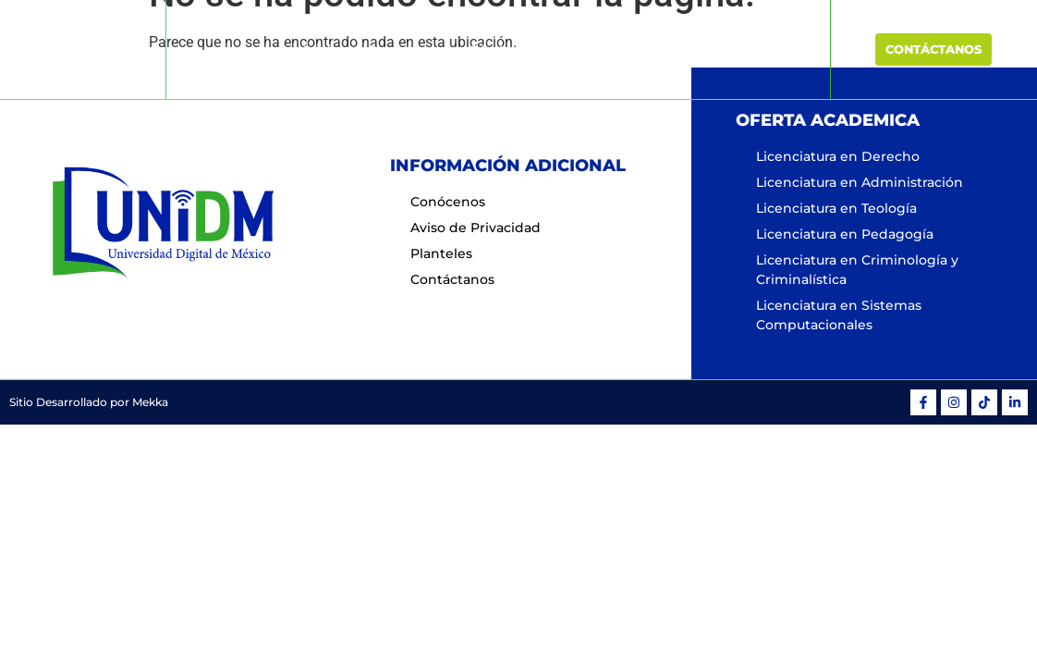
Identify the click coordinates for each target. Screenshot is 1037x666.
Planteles (660, 50)
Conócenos (404, 50)
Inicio (321, 50)
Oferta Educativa (536, 50)
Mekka (150, 402)
